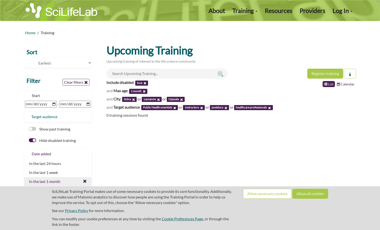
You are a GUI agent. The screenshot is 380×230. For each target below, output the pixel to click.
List (328, 84)
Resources (278, 10)
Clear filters (76, 82)
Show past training (49, 129)
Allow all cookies (310, 193)
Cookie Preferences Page (182, 218)
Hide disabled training (52, 140)
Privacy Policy (76, 210)
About (216, 10)
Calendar (346, 84)
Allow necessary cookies (267, 193)
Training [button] (244, 10)
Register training (325, 73)
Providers (312, 10)
